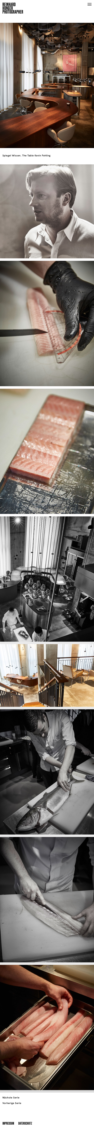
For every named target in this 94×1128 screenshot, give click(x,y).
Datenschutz (25, 1123)
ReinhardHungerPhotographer (12, 8)
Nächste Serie (10, 1097)
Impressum (8, 1123)
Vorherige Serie (11, 1103)
